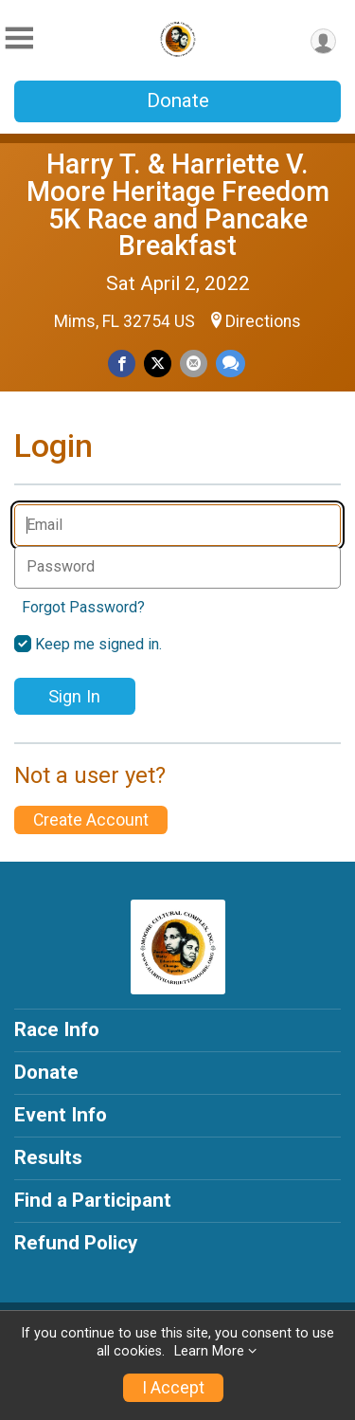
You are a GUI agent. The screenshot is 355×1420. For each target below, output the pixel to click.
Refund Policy (75, 1242)
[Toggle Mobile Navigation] (19, 38)
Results (48, 1157)
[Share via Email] (193, 363)
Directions (263, 321)
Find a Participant (92, 1200)
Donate (178, 100)
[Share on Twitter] (157, 363)
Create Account (91, 819)
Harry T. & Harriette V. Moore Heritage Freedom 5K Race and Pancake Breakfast (178, 205)
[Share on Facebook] (121, 363)
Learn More (209, 1351)
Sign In (74, 696)
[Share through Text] (230, 363)
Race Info (56, 1029)
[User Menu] (323, 41)
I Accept (173, 1387)
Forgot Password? (83, 607)
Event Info (60, 1114)
